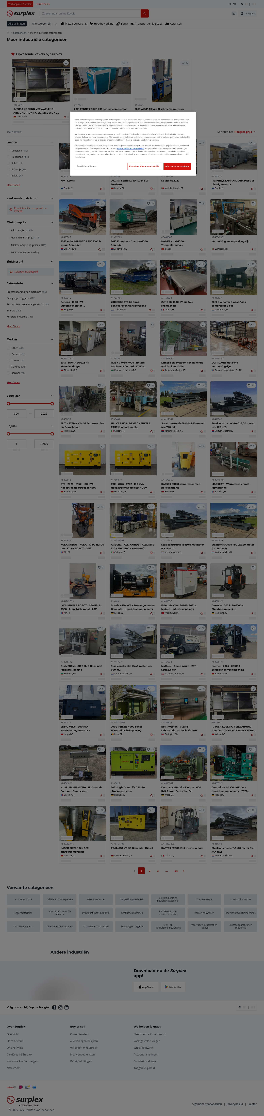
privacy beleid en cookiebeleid (130, 148)
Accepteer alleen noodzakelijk (144, 166)
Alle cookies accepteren (177, 166)
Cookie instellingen (86, 166)
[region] (133, 144)
